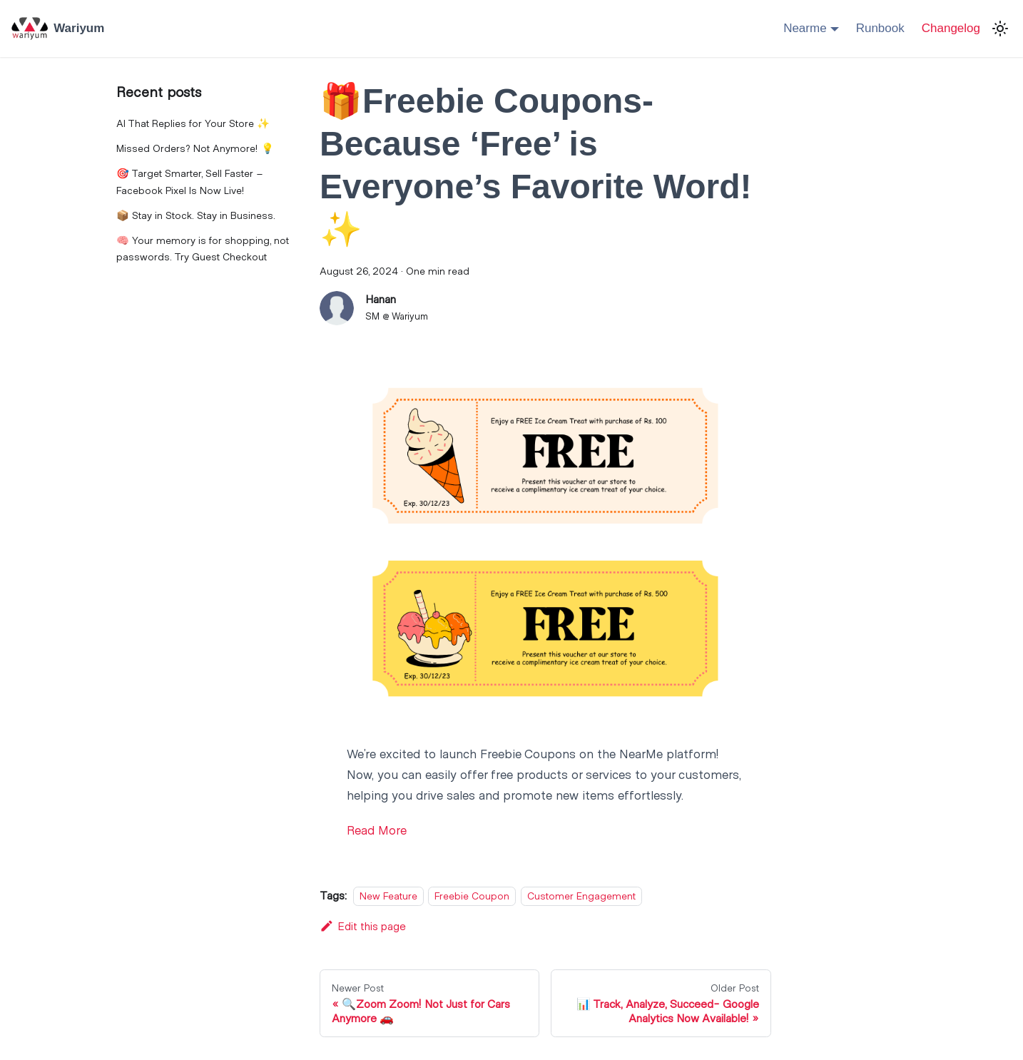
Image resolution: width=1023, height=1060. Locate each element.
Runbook (880, 28)
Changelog (951, 28)
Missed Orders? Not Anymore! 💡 (195, 148)
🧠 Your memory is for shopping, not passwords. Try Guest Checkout (202, 248)
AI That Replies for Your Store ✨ (193, 123)
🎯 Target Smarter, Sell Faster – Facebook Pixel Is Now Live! (189, 181)
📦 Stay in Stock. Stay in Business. (195, 215)
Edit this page (363, 925)
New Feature (388, 896)
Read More (377, 829)
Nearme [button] (804, 28)
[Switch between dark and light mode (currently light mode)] (1000, 28)
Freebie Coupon (471, 896)
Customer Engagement (581, 896)
